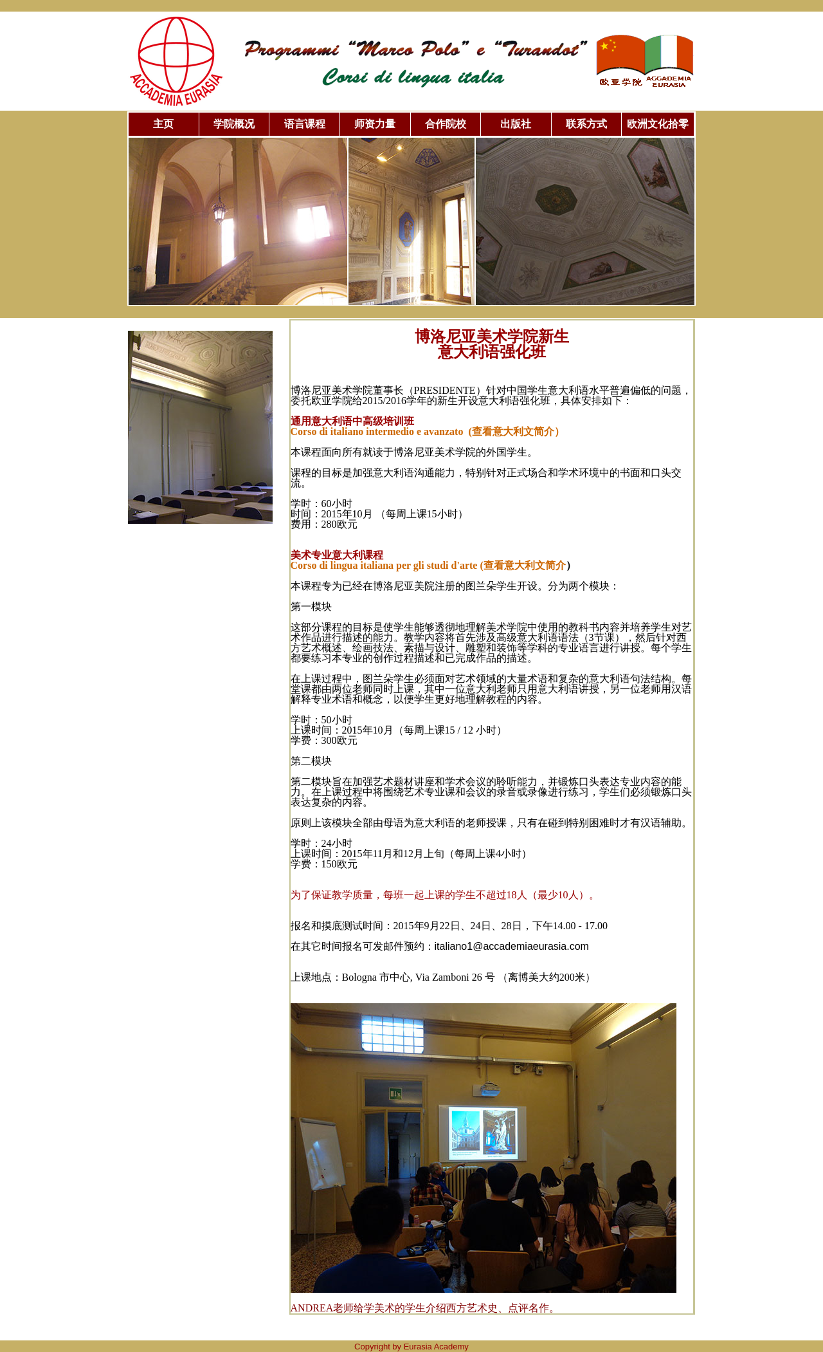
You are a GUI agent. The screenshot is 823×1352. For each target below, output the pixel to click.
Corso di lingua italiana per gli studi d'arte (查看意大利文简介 (428, 565)
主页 (163, 123)
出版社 (515, 123)
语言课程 (304, 123)
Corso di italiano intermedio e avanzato (428, 431)
